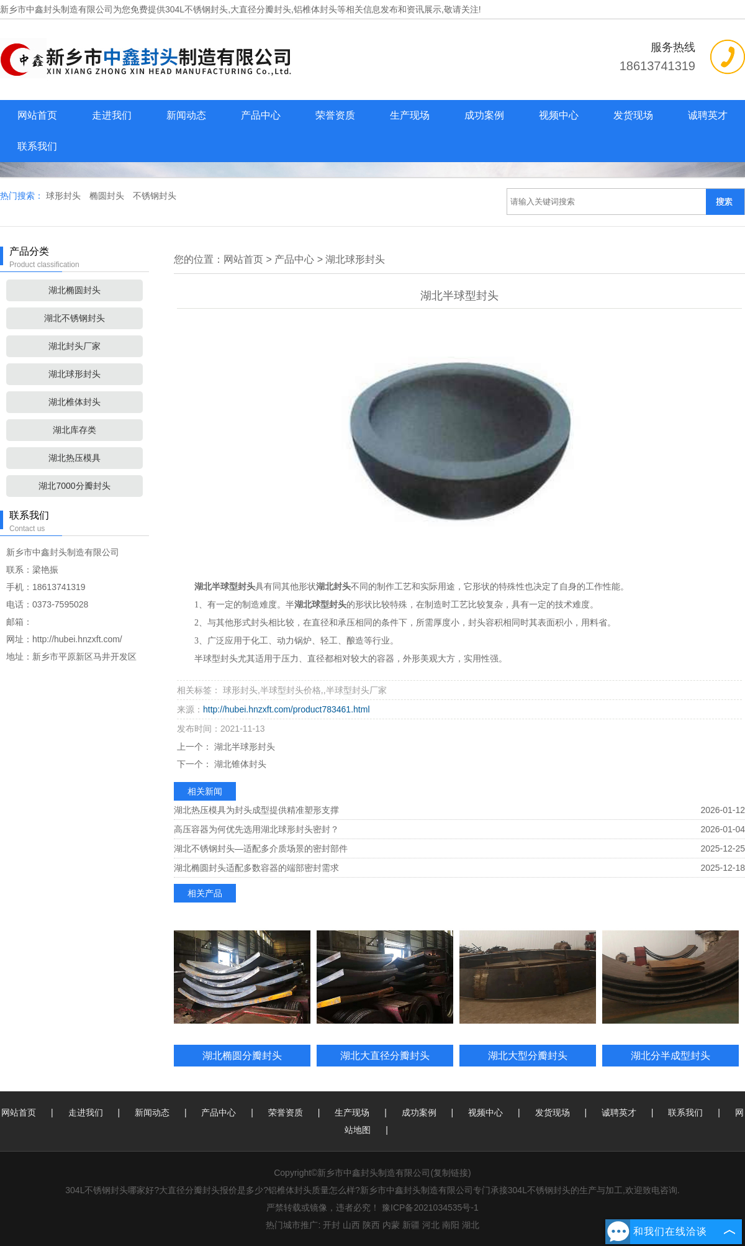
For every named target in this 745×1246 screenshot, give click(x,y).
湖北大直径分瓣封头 (385, 1055)
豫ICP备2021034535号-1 (430, 1207)
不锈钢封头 (154, 196)
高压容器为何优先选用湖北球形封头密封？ (256, 829)
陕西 (371, 1225)
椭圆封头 (108, 196)
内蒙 (391, 1225)
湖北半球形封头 (243, 747)
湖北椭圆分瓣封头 (242, 1055)
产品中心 (261, 115)
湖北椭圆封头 (74, 290)
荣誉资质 (335, 115)
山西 (351, 1225)
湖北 (470, 1225)
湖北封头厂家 (74, 346)
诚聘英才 (708, 115)
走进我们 (112, 115)
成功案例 (484, 115)
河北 (431, 1225)
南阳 (450, 1225)
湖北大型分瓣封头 (527, 1055)
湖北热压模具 (74, 458)
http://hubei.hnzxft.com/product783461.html (286, 709)
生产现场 (410, 115)
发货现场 (633, 115)
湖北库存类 (74, 430)
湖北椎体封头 (74, 402)
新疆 (411, 1225)
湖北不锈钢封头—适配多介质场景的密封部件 (261, 848)
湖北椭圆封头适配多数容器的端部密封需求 (256, 868)
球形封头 (64, 196)
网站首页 (37, 115)
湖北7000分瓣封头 (74, 486)
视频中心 (559, 115)
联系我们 (37, 146)
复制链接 (450, 1173)
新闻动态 (186, 115)
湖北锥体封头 (239, 764)
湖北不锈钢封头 (74, 318)
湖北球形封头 (74, 374)
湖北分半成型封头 (670, 1055)
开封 (331, 1225)
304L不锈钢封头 (196, 9)
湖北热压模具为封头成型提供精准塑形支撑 (256, 810)
